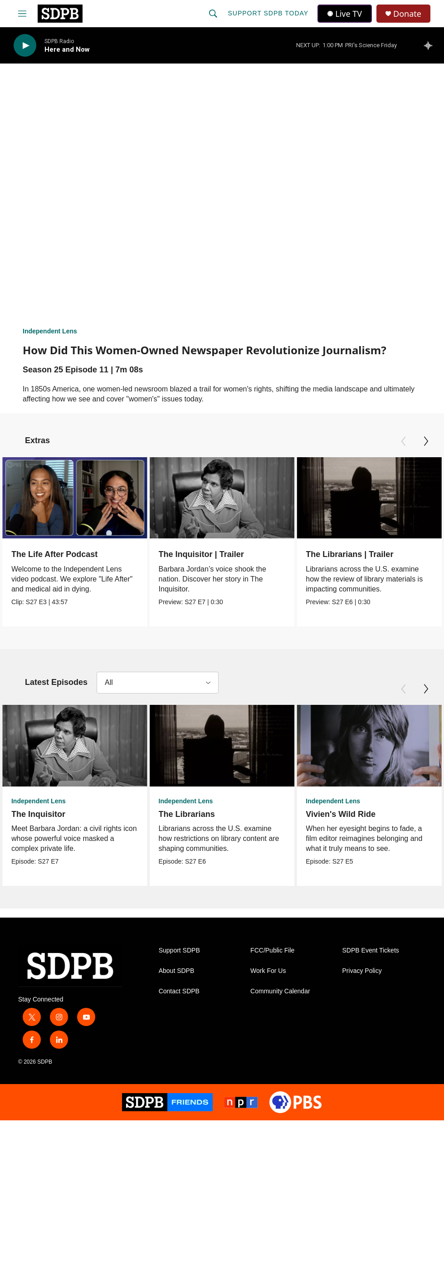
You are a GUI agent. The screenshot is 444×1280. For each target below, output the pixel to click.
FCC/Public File (272, 951)
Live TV (344, 13)
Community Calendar (280, 992)
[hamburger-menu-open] (22, 14)
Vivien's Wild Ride (331, 814)
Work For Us (268, 972)
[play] (25, 45)
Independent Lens (50, 331)
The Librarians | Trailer (349, 554)
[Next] (425, 441)
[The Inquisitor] (74, 746)
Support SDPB (179, 951)
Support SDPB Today (268, 13)
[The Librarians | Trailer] (368, 498)
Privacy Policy (362, 972)
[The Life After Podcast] (74, 498)
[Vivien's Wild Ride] (359, 746)
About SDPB (177, 972)
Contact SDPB (179, 992)
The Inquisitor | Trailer (202, 554)
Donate (407, 14)
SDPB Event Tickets (370, 951)
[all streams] (430, 45)
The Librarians (185, 814)
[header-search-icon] (213, 14)
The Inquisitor (38, 814)
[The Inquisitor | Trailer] (223, 498)
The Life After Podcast (54, 554)
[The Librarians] (220, 746)
